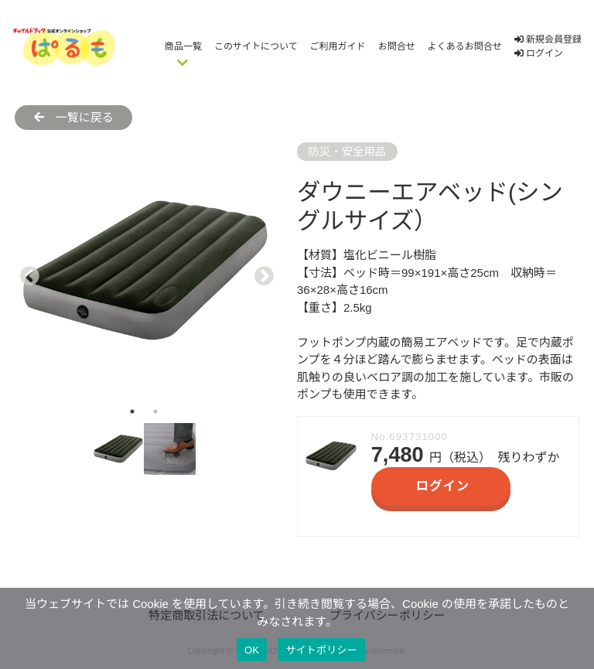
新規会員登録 (548, 39)
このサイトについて (256, 46)
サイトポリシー (321, 650)
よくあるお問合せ (465, 46)
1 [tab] (132, 411)
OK (251, 650)
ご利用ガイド (338, 46)
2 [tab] (155, 411)
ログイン (538, 53)
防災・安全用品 (347, 151)
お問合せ (396, 46)
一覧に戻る (74, 117)
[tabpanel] (143, 271)
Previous (26, 271)
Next (260, 271)
